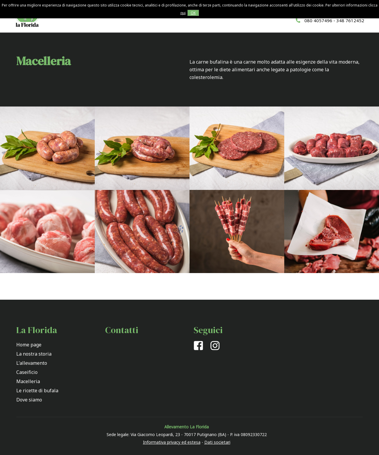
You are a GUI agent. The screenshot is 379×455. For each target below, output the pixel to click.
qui (183, 12)
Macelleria (28, 381)
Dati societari (217, 442)
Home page (28, 344)
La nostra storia (34, 354)
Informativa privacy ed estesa (171, 442)
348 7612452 (350, 20)
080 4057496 (318, 20)
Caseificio (27, 372)
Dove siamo (29, 399)
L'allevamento (31, 363)
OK (193, 12)
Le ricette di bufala (37, 390)
